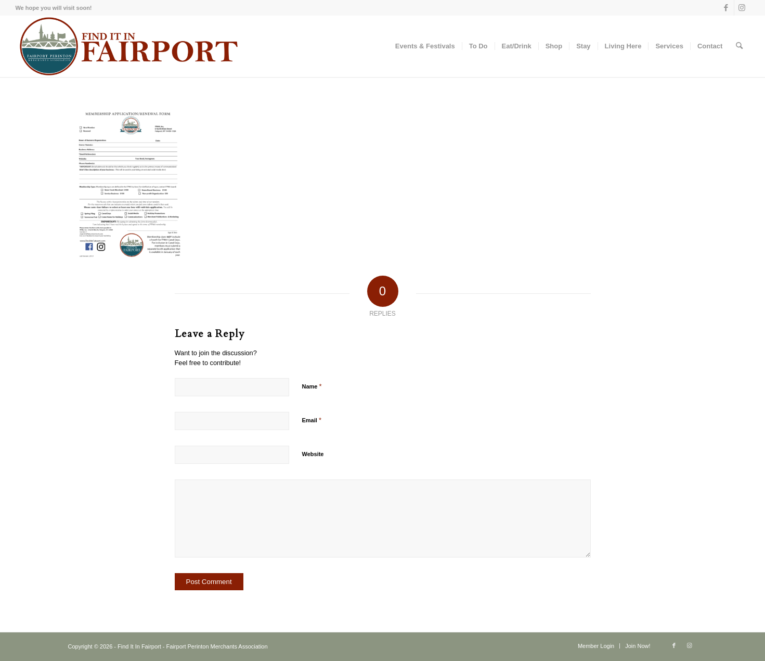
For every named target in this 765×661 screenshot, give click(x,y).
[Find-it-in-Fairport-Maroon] (128, 46)
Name (312, 386)
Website (313, 454)
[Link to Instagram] (742, 8)
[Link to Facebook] (726, 8)
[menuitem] (425, 46)
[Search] (739, 46)
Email (311, 420)
